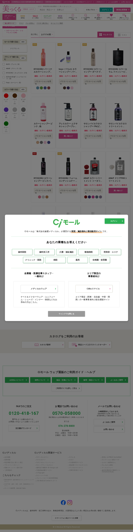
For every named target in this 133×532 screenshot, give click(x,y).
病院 (55, 260)
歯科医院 (22, 252)
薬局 (78, 260)
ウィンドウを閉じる (66, 314)
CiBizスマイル (93, 289)
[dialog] (66, 268)
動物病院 (89, 252)
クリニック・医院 (33, 260)
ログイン (113, 221)
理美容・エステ (111, 252)
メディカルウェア (39, 289)
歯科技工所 (44, 252)
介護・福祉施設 (66, 252)
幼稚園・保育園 (100, 260)
